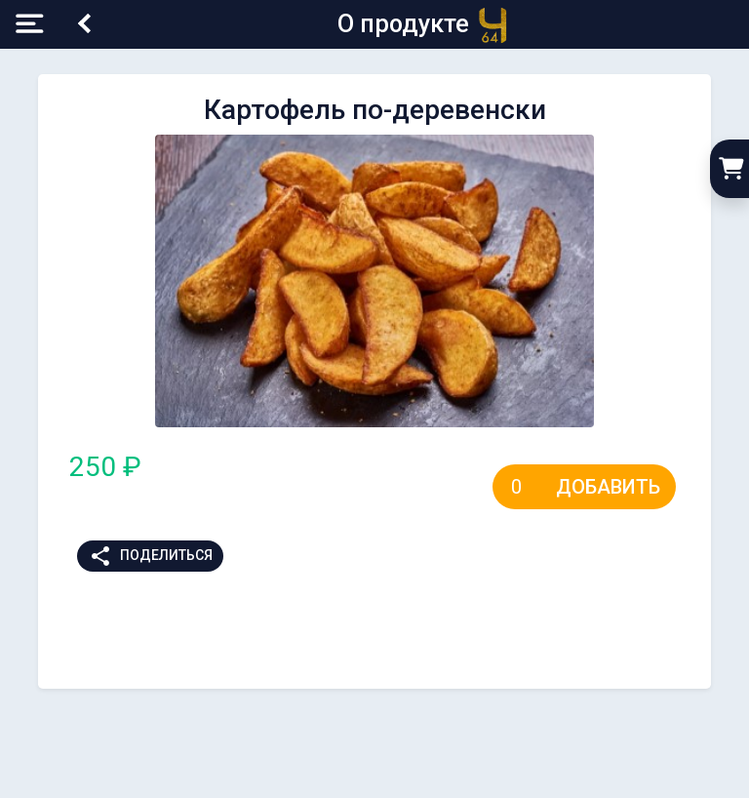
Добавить (608, 487)
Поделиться (151, 556)
